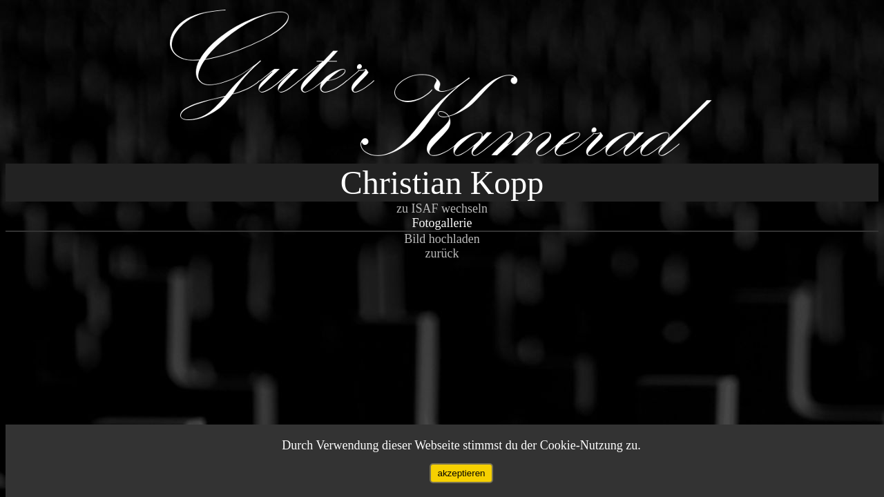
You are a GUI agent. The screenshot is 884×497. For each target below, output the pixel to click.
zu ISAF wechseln (442, 208)
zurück (442, 253)
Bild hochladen (441, 239)
